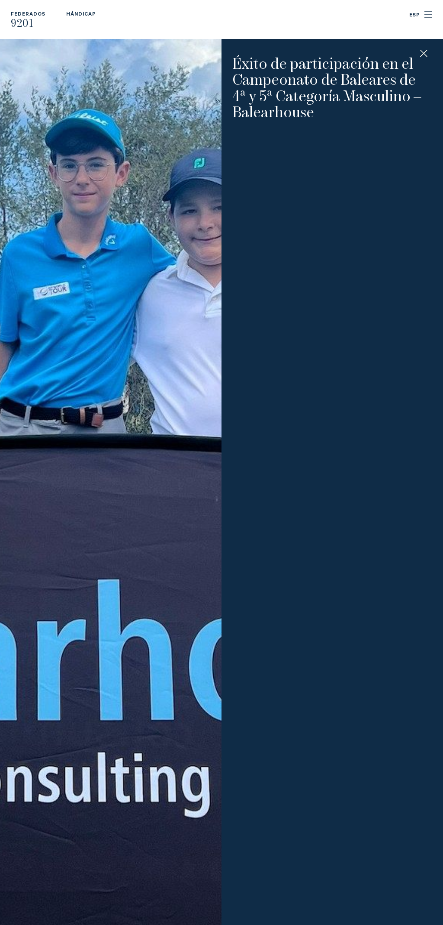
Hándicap (81, 13)
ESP (414, 14)
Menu (428, 14)
